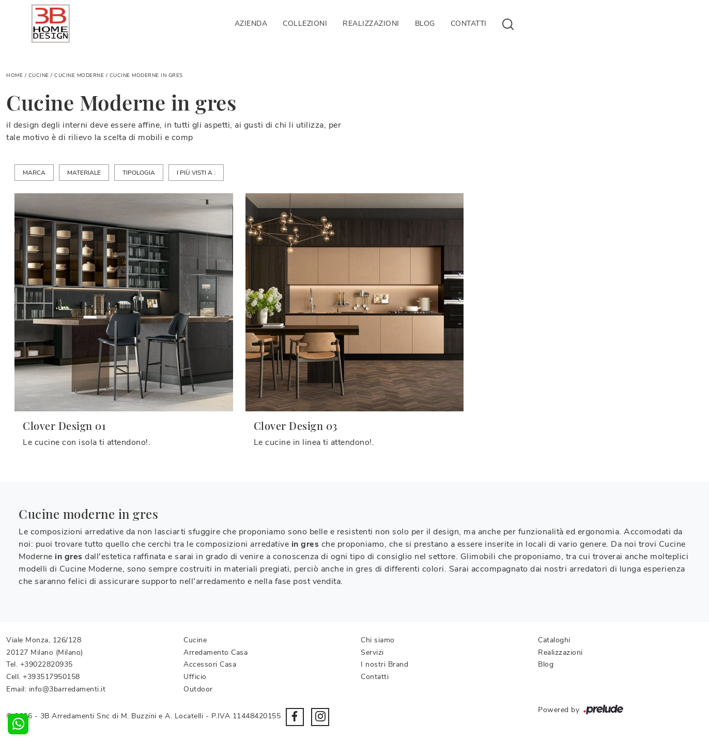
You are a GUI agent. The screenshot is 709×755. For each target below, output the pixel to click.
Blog (425, 23)
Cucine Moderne (79, 75)
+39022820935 (46, 664)
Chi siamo (378, 640)
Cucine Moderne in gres (146, 75)
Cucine (38, 75)
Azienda (251, 23)
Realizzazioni (371, 23)
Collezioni (305, 23)
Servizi (372, 652)
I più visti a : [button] (196, 172)
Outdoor (198, 689)
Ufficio (195, 677)
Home (14, 75)
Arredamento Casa (215, 652)
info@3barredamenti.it (67, 689)
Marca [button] (34, 172)
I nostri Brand (384, 664)
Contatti (469, 23)
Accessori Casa (209, 664)
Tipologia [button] (138, 172)
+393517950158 (51, 677)
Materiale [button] (84, 172)
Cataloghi (554, 640)
